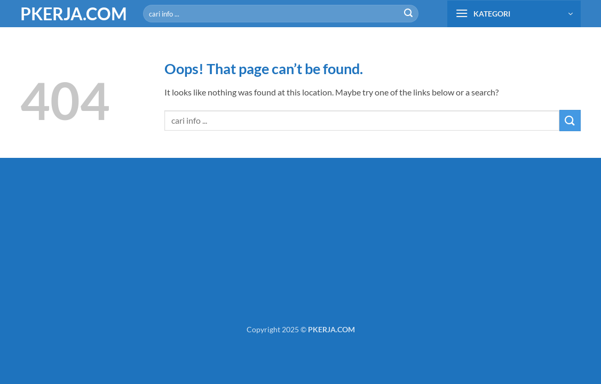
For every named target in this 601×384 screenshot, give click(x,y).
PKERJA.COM (73, 13)
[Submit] (408, 14)
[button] (514, 14)
